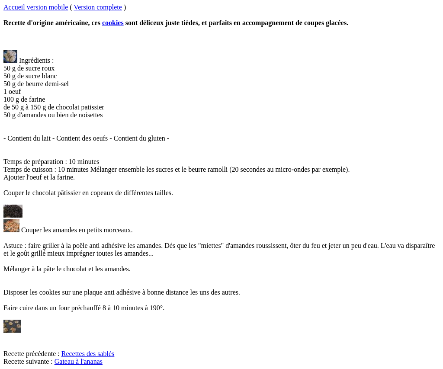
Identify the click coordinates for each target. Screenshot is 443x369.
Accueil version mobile (35, 7)
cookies (113, 22)
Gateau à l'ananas (79, 361)
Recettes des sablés (88, 353)
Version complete (98, 7)
